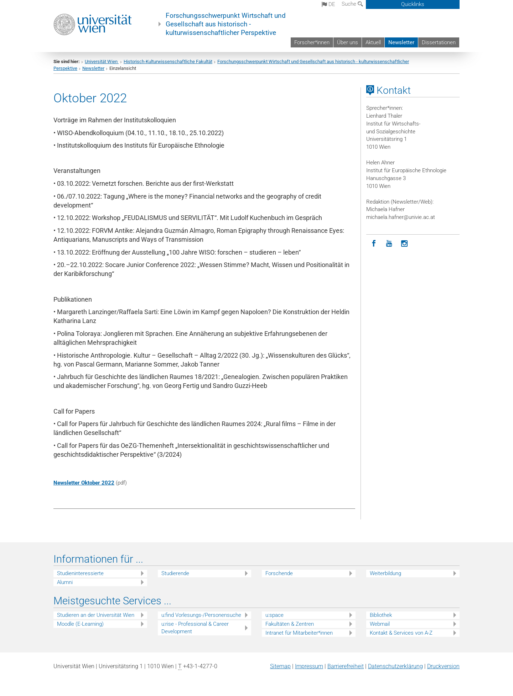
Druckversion (443, 666)
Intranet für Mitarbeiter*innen (299, 633)
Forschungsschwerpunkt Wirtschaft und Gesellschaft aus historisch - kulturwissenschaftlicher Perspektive (226, 24)
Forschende (279, 573)
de (328, 4)
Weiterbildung (385, 573)
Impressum (309, 666)
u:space (274, 615)
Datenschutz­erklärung (395, 666)
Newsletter (401, 42)
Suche (352, 4)
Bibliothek (381, 615)
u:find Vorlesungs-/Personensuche (201, 615)
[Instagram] (404, 243)
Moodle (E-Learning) (80, 624)
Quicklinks (412, 4)
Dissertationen (439, 42)
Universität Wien (102, 61)
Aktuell (373, 42)
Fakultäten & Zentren (289, 624)
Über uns (347, 42)
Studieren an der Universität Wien (95, 615)
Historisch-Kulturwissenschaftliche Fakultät (168, 61)
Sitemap (280, 666)
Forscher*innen (312, 42)
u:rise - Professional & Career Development (195, 628)
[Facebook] (374, 243)
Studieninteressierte (80, 573)
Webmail (380, 624)
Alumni (65, 582)
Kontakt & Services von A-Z (401, 633)
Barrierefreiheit (345, 666)
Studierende (175, 573)
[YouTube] (389, 243)
